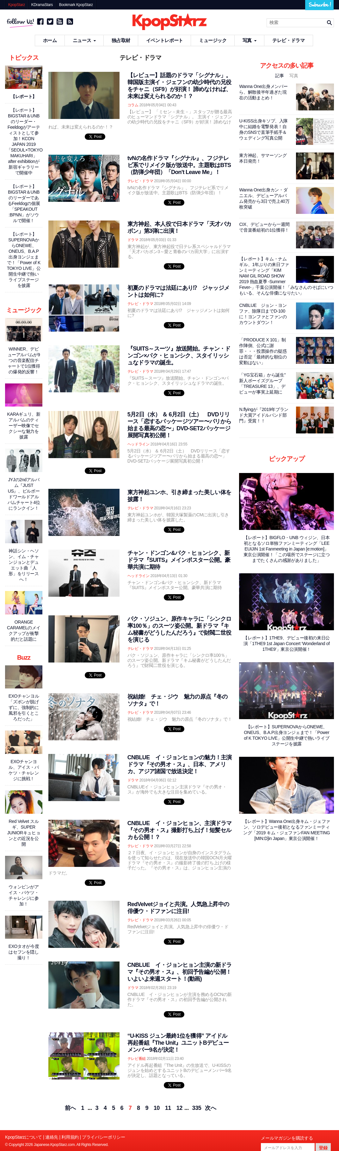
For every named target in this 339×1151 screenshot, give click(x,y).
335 (196, 1108)
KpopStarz (16, 5)
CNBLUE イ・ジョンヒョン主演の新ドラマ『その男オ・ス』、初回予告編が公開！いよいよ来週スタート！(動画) (179, 972)
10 (157, 1108)
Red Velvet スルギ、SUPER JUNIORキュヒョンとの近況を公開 (23, 833)
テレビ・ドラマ (288, 40)
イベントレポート (164, 40)
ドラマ (133, 240)
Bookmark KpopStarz (76, 5)
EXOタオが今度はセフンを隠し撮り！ (24, 952)
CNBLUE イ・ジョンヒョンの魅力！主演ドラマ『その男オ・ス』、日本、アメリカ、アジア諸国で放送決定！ (179, 764)
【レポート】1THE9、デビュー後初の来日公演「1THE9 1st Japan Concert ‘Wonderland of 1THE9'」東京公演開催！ (286, 643)
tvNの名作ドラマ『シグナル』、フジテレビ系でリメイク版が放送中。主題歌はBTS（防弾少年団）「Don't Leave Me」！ (179, 165)
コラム (133, 105)
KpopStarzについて (23, 1137)
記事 (280, 75)
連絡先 (51, 1137)
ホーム (50, 40)
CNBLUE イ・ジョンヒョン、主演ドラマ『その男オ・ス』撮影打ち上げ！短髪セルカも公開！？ (179, 830)
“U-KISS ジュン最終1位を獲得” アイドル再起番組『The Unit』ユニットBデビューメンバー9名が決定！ (178, 1043)
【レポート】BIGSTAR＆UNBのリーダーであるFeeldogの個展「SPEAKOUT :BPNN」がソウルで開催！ (24, 203)
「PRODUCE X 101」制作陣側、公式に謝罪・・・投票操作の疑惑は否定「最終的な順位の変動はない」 (263, 351)
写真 (249, 40)
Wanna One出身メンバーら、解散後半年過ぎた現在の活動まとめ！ (263, 92)
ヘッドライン (138, 444)
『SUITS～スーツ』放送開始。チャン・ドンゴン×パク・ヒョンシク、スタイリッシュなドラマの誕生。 (179, 355)
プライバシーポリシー (103, 1137)
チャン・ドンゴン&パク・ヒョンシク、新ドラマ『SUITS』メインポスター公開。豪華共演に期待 (179, 560)
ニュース (84, 40)
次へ (210, 1108)
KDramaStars (42, 5)
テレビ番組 (136, 1058)
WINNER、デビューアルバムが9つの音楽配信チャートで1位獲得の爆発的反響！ (24, 360)
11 (168, 1108)
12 (179, 1108)
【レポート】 (24, 96)
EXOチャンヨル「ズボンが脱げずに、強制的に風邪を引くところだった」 (24, 707)
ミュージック (213, 40)
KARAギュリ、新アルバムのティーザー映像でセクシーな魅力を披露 (23, 425)
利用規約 (70, 1137)
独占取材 (121, 40)
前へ (70, 1108)
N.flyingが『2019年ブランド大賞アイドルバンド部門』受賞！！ (263, 415)
